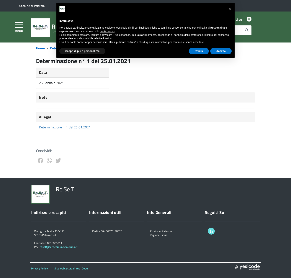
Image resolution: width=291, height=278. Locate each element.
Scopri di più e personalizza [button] (82, 51)
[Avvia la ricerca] (246, 30)
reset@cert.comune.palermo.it (58, 247)
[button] (230, 9)
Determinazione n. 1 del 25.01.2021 (65, 127)
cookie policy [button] (107, 31)
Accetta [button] (221, 51)
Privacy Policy (39, 268)
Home (40, 48)
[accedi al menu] (19, 27)
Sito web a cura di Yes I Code (71, 268)
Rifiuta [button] (199, 51)
